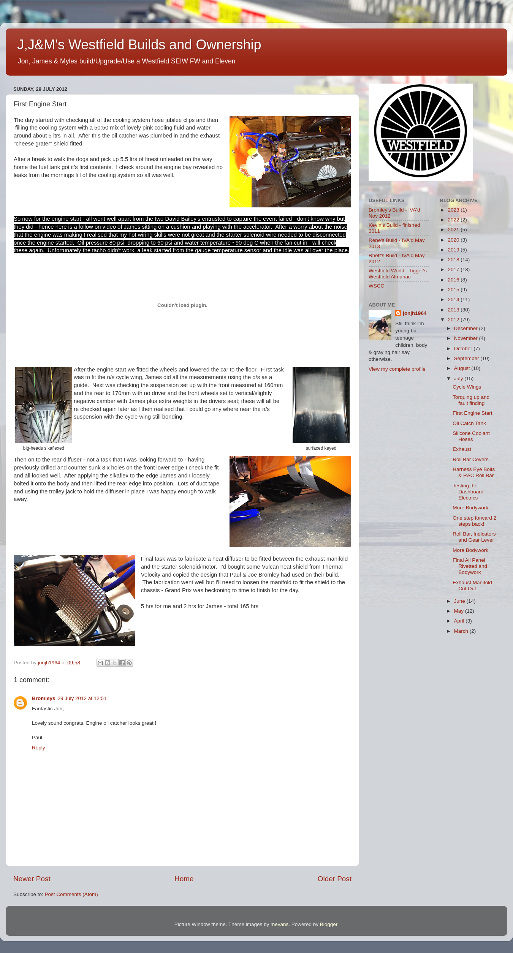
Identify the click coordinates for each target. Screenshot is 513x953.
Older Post (335, 879)
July (459, 378)
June (460, 601)
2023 (454, 210)
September (467, 358)
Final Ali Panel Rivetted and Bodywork (470, 566)
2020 (454, 240)
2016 (454, 280)
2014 (454, 299)
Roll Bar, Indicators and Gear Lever (474, 537)
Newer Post (32, 879)
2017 (454, 269)
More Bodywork (470, 507)
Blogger (328, 924)
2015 (454, 289)
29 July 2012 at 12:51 (82, 698)
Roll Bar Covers (471, 459)
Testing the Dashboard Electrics (468, 492)
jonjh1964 (414, 313)
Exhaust (462, 449)
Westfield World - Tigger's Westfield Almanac (398, 274)
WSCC (376, 286)
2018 (454, 259)
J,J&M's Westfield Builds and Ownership (139, 44)
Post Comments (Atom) (71, 894)
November (466, 338)
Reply (38, 748)
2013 (454, 310)
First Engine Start (472, 413)
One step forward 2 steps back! (474, 521)
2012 (454, 319)
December (466, 328)
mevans (279, 924)
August (463, 368)
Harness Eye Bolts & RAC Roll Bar (474, 472)
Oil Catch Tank (469, 423)
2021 (454, 229)
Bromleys (43, 698)
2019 (454, 250)
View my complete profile (397, 369)
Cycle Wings (467, 387)
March (462, 631)
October (464, 348)
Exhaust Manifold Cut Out (472, 585)
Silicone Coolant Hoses (471, 436)
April (460, 621)
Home (183, 879)
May (459, 611)
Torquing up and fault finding (471, 400)
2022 (454, 220)
